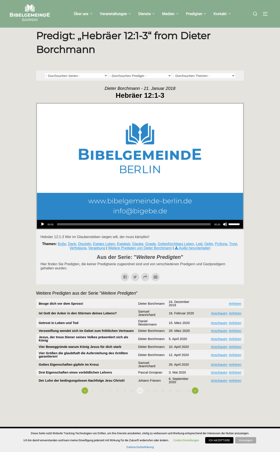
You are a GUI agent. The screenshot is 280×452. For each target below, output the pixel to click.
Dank (72, 252)
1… (94, 399)
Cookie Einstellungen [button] (187, 440)
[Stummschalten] (225, 233)
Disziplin (84, 252)
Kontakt (222, 14)
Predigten (196, 14)
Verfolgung (78, 257)
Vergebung (96, 257)
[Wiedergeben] (42, 233)
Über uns (83, 14)
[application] (140, 233)
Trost (233, 252)
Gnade (150, 252)
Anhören (235, 312)
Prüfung (221, 252)
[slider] (134, 233)
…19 (186, 399)
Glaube (137, 252)
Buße (62, 252)
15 (170, 399)
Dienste (147, 14)
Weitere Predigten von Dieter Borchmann (140, 257)
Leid (199, 252)
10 (132, 399)
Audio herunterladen (194, 257)
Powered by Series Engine (228, 411)
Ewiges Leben (104, 252)
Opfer (208, 252)
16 (178, 399)
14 (162, 399)
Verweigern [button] (246, 440)
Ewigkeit (123, 252)
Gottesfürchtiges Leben (176, 252)
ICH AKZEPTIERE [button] (220, 440)
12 (147, 399)
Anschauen (219, 322)
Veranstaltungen (116, 14)
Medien (170, 14)
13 (155, 399)
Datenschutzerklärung (140, 447)
